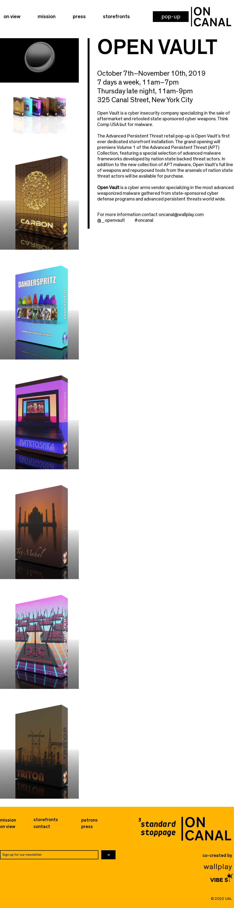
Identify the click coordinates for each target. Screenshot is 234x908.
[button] (171, 16)
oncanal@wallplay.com (181, 214)
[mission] (8, 820)
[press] (90, 826)
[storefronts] (45, 819)
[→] (108, 854)
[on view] (8, 826)
